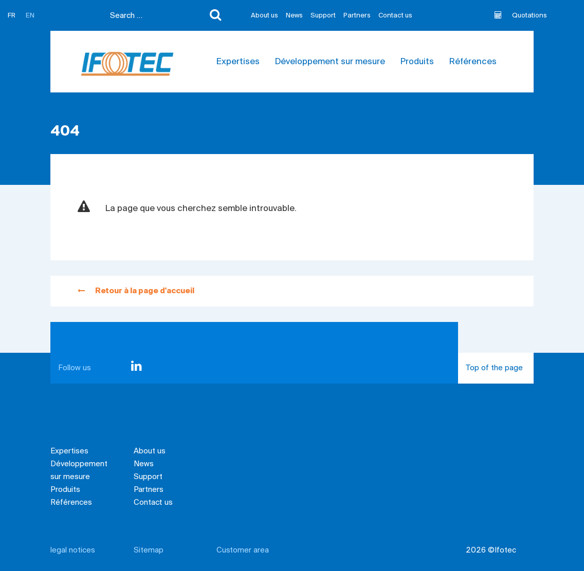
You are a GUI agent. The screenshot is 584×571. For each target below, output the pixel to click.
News (294, 16)
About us (264, 16)
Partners (357, 16)
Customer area (242, 550)
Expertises (238, 62)
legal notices (72, 550)
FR (11, 16)
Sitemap (148, 550)
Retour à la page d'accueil (136, 291)
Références (473, 62)
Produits (417, 62)
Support (323, 16)
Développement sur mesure (330, 62)
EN (30, 16)
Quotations (521, 15)
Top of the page (500, 374)
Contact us (395, 16)
